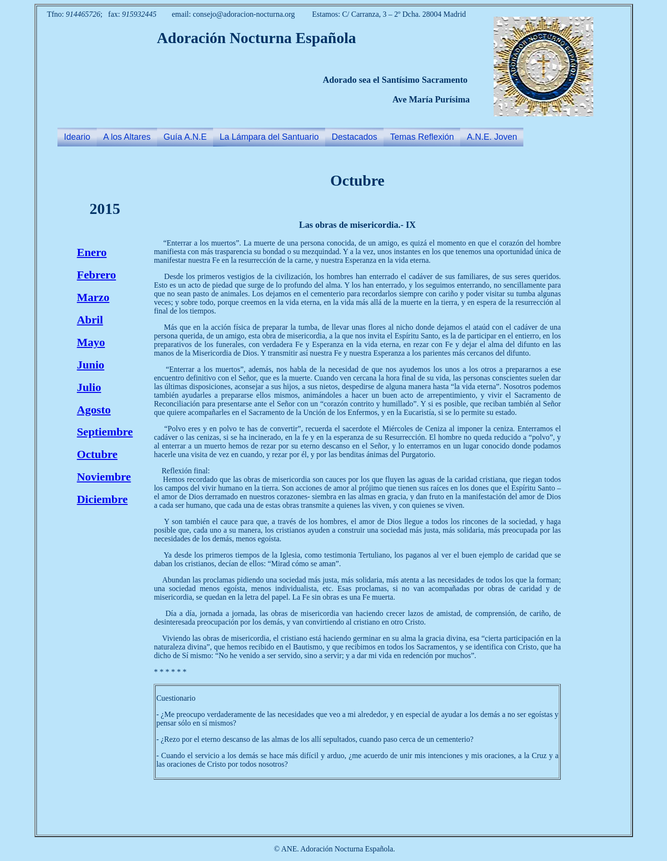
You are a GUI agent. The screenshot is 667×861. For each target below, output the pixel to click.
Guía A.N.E (185, 137)
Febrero (96, 274)
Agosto (94, 409)
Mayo (91, 342)
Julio (89, 387)
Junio (90, 364)
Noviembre (104, 476)
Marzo (93, 297)
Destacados (354, 137)
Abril (90, 319)
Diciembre (102, 499)
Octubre (97, 454)
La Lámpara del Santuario (269, 137)
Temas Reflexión (422, 137)
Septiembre (105, 431)
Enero (92, 252)
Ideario (77, 137)
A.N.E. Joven (492, 137)
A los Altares (127, 137)
